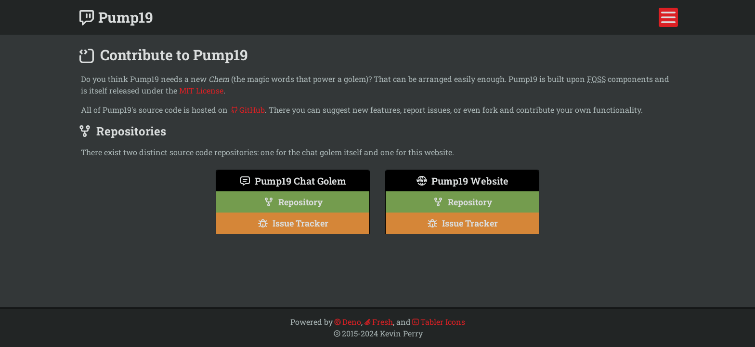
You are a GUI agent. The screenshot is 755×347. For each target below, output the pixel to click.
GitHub (248, 110)
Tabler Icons (438, 322)
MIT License (201, 90)
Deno (347, 322)
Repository (293, 202)
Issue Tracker (292, 223)
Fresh (378, 322)
